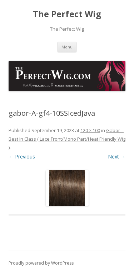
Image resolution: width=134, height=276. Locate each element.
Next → (116, 156)
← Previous (22, 156)
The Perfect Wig (67, 14)
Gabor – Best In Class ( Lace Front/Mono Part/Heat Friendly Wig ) (67, 139)
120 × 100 (90, 130)
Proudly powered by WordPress (41, 263)
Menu (67, 47)
